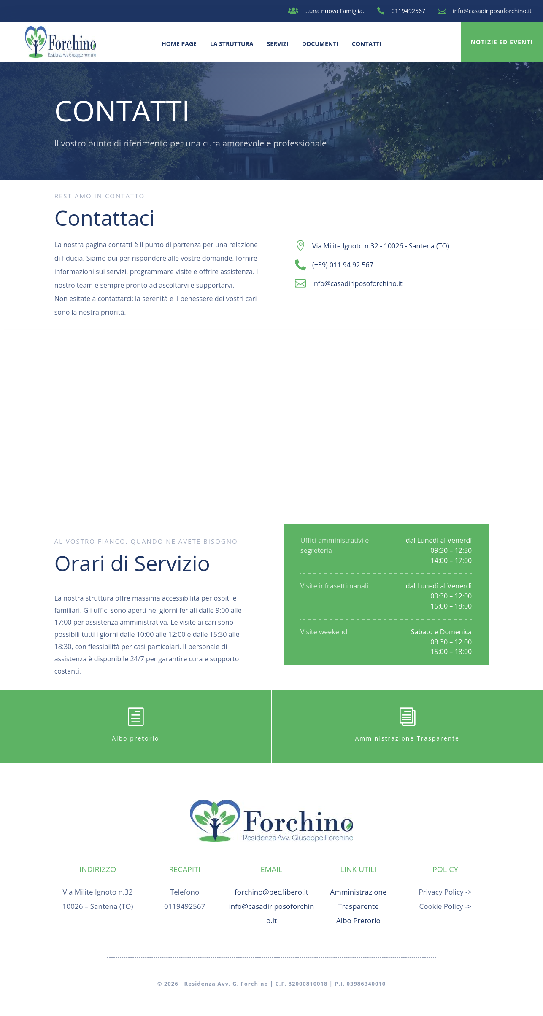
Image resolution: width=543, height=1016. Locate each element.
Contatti (366, 44)
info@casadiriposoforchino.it (492, 11)
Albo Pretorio (358, 920)
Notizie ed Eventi (502, 42)
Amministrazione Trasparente (407, 738)
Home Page (179, 44)
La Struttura (232, 44)
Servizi (277, 44)
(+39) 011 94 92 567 (342, 264)
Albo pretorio (135, 738)
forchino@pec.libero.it (271, 892)
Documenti (320, 44)
